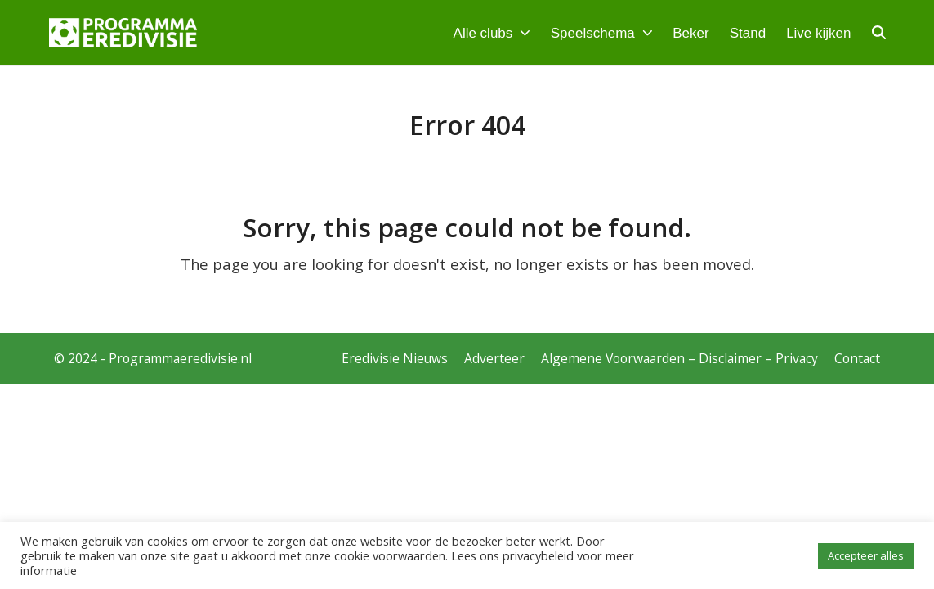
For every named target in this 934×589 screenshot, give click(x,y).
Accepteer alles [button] (866, 555)
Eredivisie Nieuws (395, 358)
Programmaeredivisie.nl (180, 358)
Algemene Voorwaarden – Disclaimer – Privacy (679, 358)
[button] (879, 32)
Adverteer (494, 358)
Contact (857, 358)
